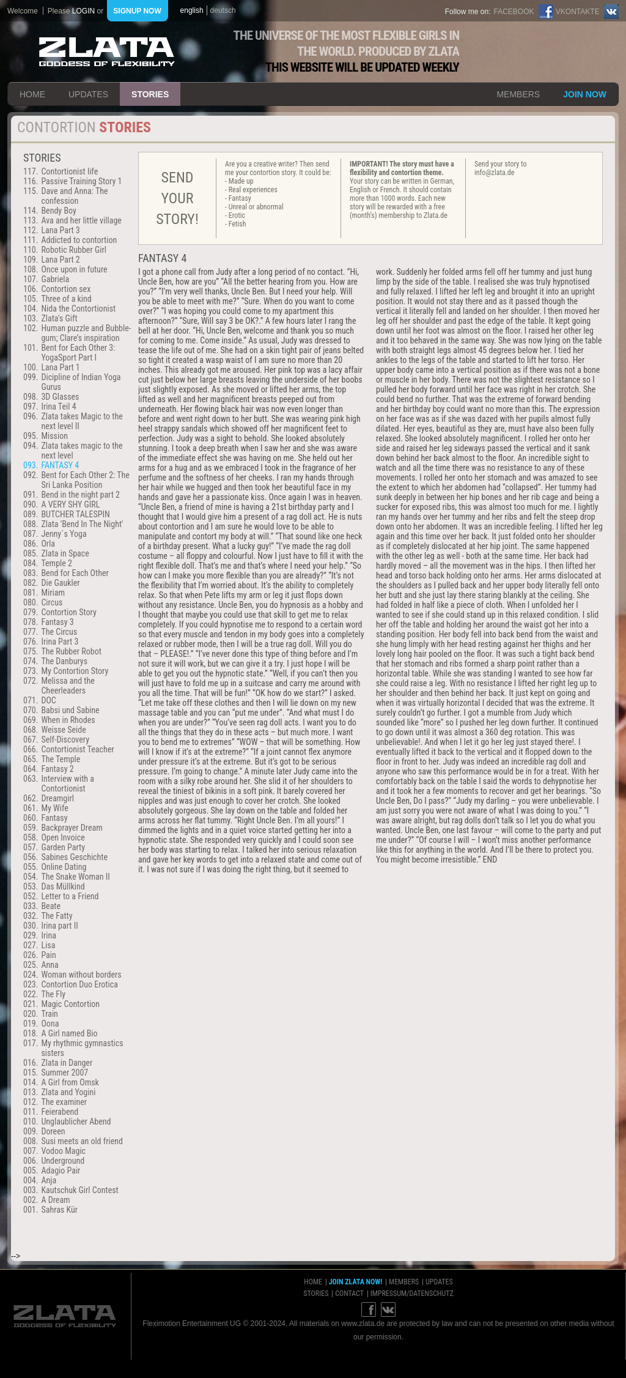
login (83, 11)
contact (349, 1293)
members (518, 94)
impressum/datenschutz (412, 1293)
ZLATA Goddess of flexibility (107, 51)
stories (150, 94)
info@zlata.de (494, 172)
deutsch (223, 10)
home (32, 94)
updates (88, 94)
